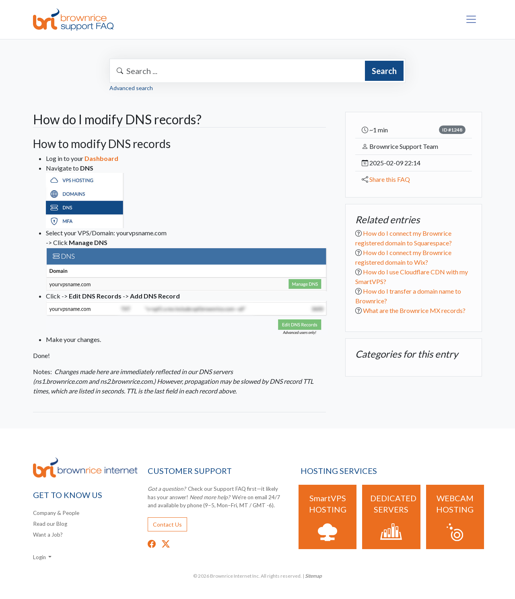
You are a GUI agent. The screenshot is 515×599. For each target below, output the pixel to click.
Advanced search (131, 87)
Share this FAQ (389, 179)
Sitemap (313, 576)
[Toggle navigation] (471, 19)
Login (40, 557)
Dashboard (101, 158)
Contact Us (167, 524)
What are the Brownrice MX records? (414, 310)
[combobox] (257, 71)
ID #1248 (452, 130)
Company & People (56, 513)
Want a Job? (48, 534)
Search (384, 71)
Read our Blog (50, 524)
